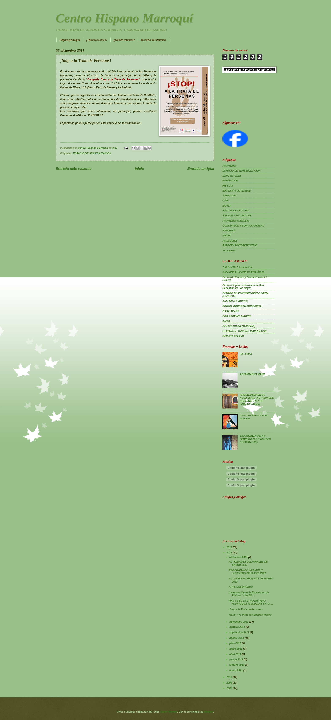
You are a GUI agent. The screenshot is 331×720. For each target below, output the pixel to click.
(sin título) (246, 353)
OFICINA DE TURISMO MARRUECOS (244, 331)
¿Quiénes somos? (96, 40)
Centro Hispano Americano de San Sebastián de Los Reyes (243, 287)
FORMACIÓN (230, 180)
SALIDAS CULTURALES (236, 215)
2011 (229, 552)
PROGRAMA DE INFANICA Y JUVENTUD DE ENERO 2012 (247, 572)
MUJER (226, 205)
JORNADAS (229, 195)
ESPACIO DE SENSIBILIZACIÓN (92, 153)
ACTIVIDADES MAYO (252, 374)
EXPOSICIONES (231, 175)
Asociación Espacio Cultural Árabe (243, 272)
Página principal (70, 40)
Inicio (139, 169)
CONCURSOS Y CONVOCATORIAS (243, 225)
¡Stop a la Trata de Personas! (246, 609)
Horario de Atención (153, 40)
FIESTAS (227, 185)
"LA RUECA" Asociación (237, 267)
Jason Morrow (168, 711)
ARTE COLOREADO (241, 587)
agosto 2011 (237, 638)
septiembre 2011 (239, 632)
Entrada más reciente (73, 169)
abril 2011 (235, 654)
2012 (229, 547)
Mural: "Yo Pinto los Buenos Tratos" (250, 614)
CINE (225, 200)
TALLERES (229, 250)
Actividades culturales (235, 220)
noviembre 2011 (239, 621)
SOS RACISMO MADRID (236, 316)
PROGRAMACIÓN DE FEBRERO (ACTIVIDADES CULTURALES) (255, 439)
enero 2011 (236, 670)
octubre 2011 (237, 627)
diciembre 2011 (238, 557)
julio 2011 (235, 643)
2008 (229, 688)
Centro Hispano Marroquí (124, 18)
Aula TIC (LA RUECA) (235, 301)
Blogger (208, 711)
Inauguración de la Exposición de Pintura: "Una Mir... (249, 594)
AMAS (226, 321)
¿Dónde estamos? (124, 40)
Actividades (229, 165)
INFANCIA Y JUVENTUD (236, 190)
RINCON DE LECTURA (236, 210)
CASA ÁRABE (230, 311)
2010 (229, 677)
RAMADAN (229, 230)
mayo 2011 (236, 648)
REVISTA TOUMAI (233, 336)
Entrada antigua (200, 169)
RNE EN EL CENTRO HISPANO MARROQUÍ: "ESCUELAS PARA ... (251, 602)
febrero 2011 (237, 665)
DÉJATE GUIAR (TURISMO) (238, 326)
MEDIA (226, 235)
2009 (229, 682)
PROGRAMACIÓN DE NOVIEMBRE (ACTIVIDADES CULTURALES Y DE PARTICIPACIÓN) (257, 400)
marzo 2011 (236, 659)
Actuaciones (229, 240)
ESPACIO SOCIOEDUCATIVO (239, 245)
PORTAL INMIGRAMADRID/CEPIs (242, 306)
